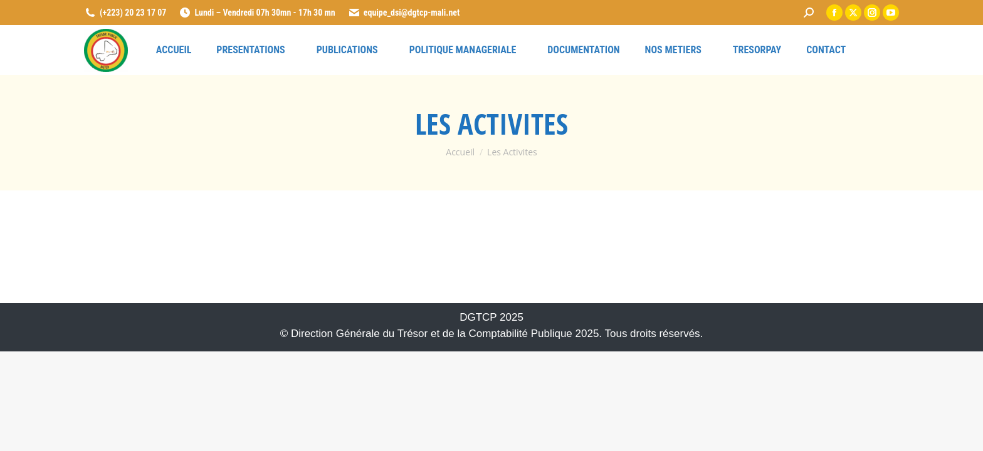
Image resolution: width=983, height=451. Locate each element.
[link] (809, 12)
